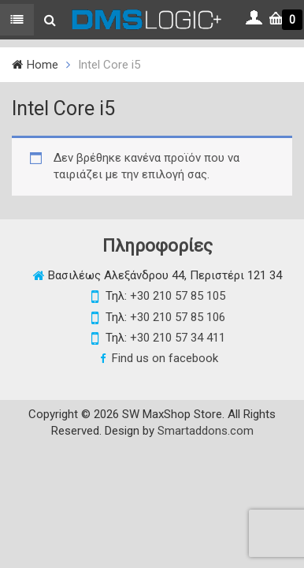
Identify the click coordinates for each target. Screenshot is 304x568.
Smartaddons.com (206, 431)
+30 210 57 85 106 (177, 317)
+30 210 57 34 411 (177, 338)
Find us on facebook (165, 358)
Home (42, 65)
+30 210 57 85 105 (177, 296)
